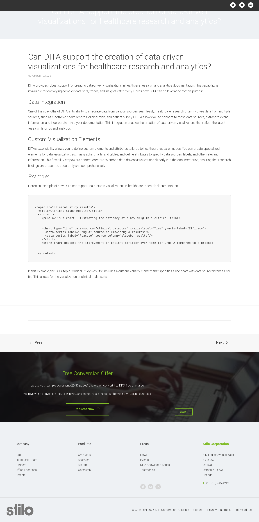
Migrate (83, 465)
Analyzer (83, 460)
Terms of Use (244, 510)
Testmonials (148, 470)
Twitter (233, 5)
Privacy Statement (219, 510)
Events (144, 460)
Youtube (242, 5)
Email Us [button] (184, 412)
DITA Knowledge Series (155, 465)
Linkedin (250, 5)
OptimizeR (84, 470)
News (143, 455)
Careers (21, 475)
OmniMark (84, 455)
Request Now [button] (87, 409)
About (19, 455)
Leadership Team (26, 460)
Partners (21, 465)
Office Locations (26, 470)
